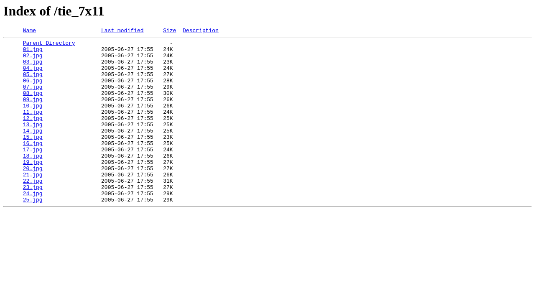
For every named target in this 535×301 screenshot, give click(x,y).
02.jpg (33, 60)
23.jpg (33, 218)
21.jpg (33, 203)
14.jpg (33, 150)
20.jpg (33, 195)
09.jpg (33, 113)
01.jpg (33, 52)
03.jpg (33, 67)
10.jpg (33, 120)
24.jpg (33, 226)
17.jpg (33, 173)
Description (201, 31)
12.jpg (33, 135)
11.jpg (33, 128)
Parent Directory (49, 45)
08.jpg (33, 105)
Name (29, 31)
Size (169, 31)
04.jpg (33, 75)
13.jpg (33, 143)
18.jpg (33, 180)
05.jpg (33, 83)
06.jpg (33, 90)
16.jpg (33, 165)
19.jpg (33, 188)
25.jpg (33, 233)
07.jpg (33, 98)
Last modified (122, 31)
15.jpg (33, 158)
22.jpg (33, 210)
